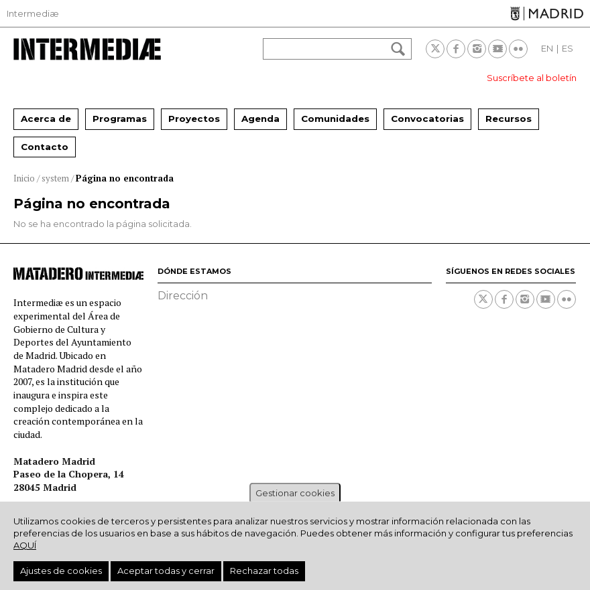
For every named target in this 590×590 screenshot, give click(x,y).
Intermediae (87, 49)
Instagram (476, 49)
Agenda (260, 118)
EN (547, 48)
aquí (24, 545)
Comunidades (335, 118)
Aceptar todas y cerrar (166, 570)
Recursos (508, 118)
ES (567, 48)
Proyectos (194, 118)
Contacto (44, 146)
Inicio (24, 178)
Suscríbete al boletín (532, 77)
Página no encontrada (125, 178)
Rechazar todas (264, 570)
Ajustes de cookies (61, 570)
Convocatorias (427, 118)
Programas (120, 118)
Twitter (435, 49)
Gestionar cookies (295, 493)
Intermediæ (33, 13)
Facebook (456, 49)
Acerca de (46, 118)
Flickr (518, 49)
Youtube (497, 49)
